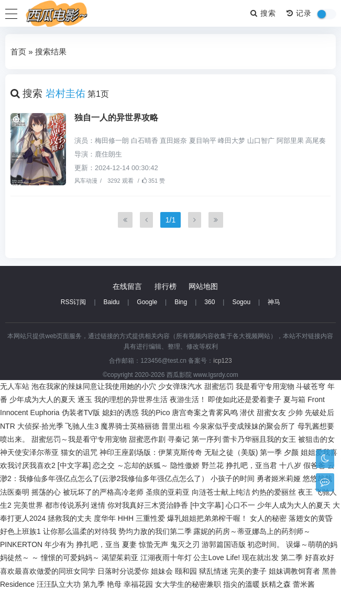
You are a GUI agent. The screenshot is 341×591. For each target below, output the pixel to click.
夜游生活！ (188, 399)
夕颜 (291, 452)
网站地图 (203, 286)
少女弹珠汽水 (180, 386)
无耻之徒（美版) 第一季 (243, 452)
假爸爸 (314, 465)
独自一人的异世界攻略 (116, 117)
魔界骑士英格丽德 (130, 426)
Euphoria (45, 412)
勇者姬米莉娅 (279, 478)
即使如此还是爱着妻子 (244, 399)
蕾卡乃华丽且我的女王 (259, 439)
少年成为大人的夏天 (42, 399)
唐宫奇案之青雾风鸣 (205, 412)
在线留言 (127, 286)
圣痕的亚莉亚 (168, 492)
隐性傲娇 (185, 465)
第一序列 (206, 439)
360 (209, 302)
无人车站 (14, 386)
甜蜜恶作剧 (147, 439)
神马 (274, 302)
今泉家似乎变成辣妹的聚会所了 (244, 426)
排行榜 (166, 286)
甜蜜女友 (271, 412)
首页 (18, 51)
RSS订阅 (73, 302)
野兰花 (213, 465)
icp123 (222, 360)
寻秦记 (179, 439)
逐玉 (85, 399)
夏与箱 (294, 399)
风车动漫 (85, 180)
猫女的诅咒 (79, 452)
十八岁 (290, 465)
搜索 (263, 13)
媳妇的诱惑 (120, 412)
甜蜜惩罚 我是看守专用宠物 (249, 386)
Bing (180, 302)
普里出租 (176, 426)
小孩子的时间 (233, 478)
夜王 (305, 492)
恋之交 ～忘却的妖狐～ (130, 465)
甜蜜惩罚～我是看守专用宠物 (79, 439)
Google (147, 302)
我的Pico (155, 412)
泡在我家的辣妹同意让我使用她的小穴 (93, 386)
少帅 (295, 412)
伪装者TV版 (81, 412)
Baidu (112, 302)
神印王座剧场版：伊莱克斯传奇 (151, 452)
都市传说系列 (67, 505)
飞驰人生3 (81, 426)
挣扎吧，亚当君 (251, 465)
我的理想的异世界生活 (131, 399)
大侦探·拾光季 (40, 426)
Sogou (241, 302)
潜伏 (247, 412)
